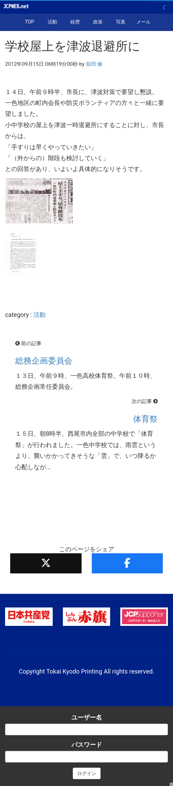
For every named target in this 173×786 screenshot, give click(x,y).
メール (143, 22)
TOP (29, 22)
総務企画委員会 (43, 361)
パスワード (86, 744)
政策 (98, 22)
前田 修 (94, 64)
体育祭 (145, 419)
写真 (120, 22)
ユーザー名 (86, 717)
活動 (52, 22)
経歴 (75, 22)
